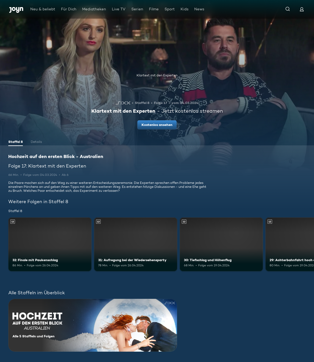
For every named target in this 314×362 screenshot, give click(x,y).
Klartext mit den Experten (157, 75)
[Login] (302, 9)
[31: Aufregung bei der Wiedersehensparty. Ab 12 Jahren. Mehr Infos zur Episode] (135, 244)
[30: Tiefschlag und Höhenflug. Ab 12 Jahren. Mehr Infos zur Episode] (221, 244)
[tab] (15, 142)
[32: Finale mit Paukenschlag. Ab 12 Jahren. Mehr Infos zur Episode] (50, 244)
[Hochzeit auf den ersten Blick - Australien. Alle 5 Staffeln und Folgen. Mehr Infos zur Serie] (92, 325)
